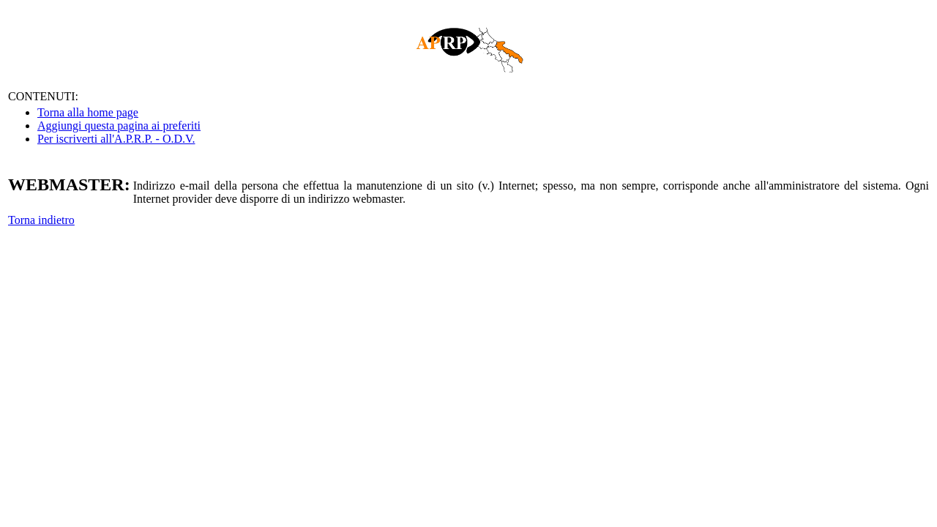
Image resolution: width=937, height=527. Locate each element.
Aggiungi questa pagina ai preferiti (119, 125)
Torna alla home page (87, 112)
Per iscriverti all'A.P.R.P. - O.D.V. (116, 138)
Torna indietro (41, 220)
